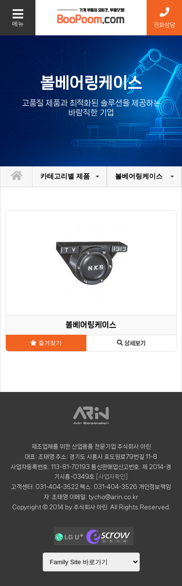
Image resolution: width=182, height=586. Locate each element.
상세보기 (131, 343)
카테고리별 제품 (65, 176)
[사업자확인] (112, 476)
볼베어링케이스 (139, 176)
